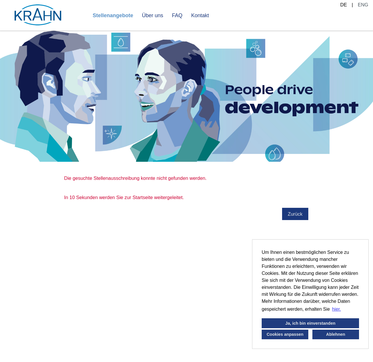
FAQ (177, 15)
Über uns (152, 15)
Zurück (295, 214)
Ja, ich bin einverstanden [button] (310, 323)
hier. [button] (336, 309)
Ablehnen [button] (335, 334)
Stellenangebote (113, 15)
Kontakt (200, 15)
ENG (363, 4)
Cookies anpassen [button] (285, 334)
